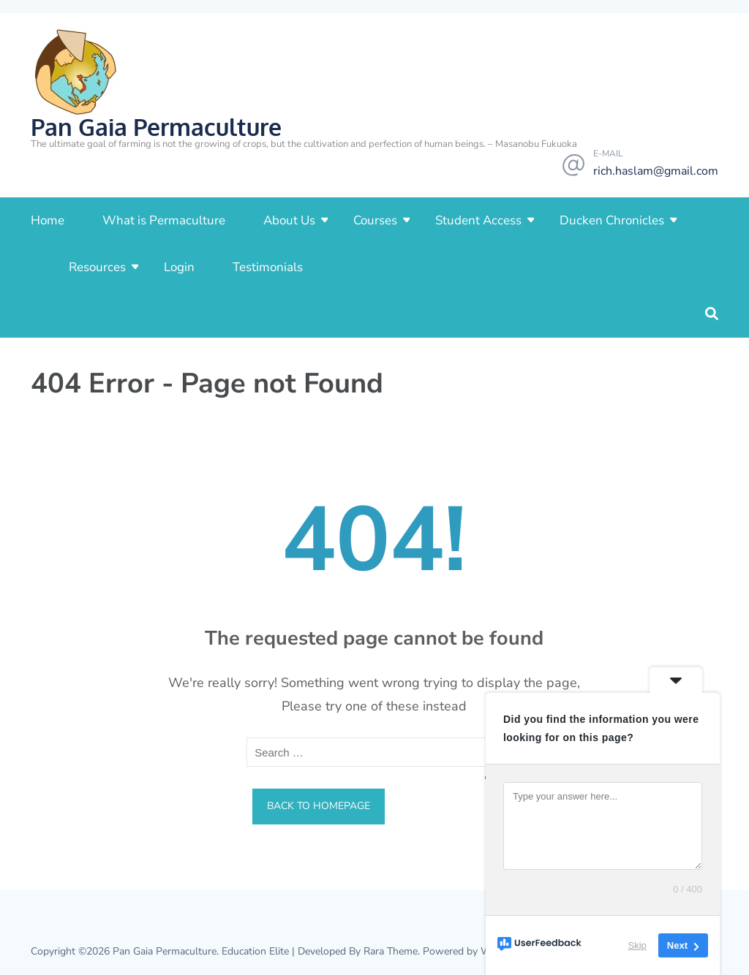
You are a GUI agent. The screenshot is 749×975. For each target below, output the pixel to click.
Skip (637, 945)
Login (179, 267)
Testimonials (268, 267)
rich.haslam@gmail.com (655, 171)
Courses (375, 220)
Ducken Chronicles (612, 220)
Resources (97, 267)
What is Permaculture (163, 220)
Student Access (478, 220)
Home (47, 220)
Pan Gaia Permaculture (156, 127)
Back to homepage (318, 806)
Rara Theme (391, 951)
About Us (289, 220)
